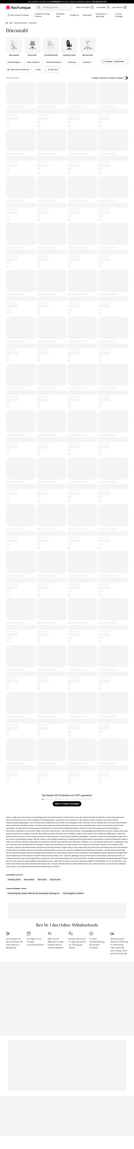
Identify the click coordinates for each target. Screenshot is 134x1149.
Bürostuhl (42, 879)
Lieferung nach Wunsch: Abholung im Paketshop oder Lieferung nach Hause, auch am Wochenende (119, 946)
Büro (11, 23)
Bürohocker (55, 879)
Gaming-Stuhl (14, 879)
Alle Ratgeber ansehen (73, 893)
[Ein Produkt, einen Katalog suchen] (39, 7)
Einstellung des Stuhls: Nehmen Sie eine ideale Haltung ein (33, 893)
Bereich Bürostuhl (21, 23)
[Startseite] (7, 23)
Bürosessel (29, 879)
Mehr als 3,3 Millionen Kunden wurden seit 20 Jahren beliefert (56, 943)
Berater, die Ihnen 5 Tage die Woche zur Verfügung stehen (77, 943)
